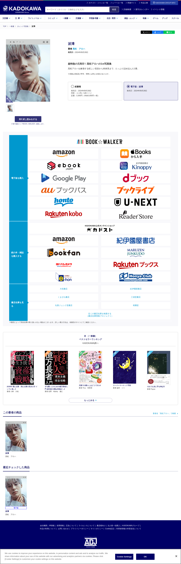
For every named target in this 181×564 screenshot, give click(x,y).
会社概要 (43, 520)
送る (170, 32)
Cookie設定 (109, 523)
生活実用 (112, 18)
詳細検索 (126, 9)
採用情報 (60, 520)
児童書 (79, 18)
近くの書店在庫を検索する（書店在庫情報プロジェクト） (99, 315)
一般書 (67, 18)
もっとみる (89, 395)
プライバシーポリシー (79, 523)
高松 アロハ (79, 49)
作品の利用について (48, 523)
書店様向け (101, 520)
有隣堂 (136, 305)
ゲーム (155, 18)
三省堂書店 (136, 297)
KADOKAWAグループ (130, 520)
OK (145, 557)
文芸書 (6, 18)
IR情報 (51, 520)
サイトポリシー (97, 523)
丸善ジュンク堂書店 (63, 305)
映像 (146, 18)
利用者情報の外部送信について (128, 523)
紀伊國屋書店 (136, 289)
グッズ (164, 18)
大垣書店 (63, 289)
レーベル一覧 (117, 3)
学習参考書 (95, 18)
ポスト (147, 32)
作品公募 (144, 3)
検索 (114, 9)
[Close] (176, 556)
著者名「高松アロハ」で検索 (164, 408)
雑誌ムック (130, 18)
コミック (53, 18)
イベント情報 (157, 9)
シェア (158, 32)
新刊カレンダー (141, 9)
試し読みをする (28, 119)
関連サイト (132, 3)
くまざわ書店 (63, 297)
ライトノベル (35, 18)
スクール (175, 18)
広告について (71, 520)
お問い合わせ (63, 523)
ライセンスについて (86, 520)
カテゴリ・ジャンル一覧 (98, 3)
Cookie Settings (124, 557)
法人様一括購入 (114, 520)
